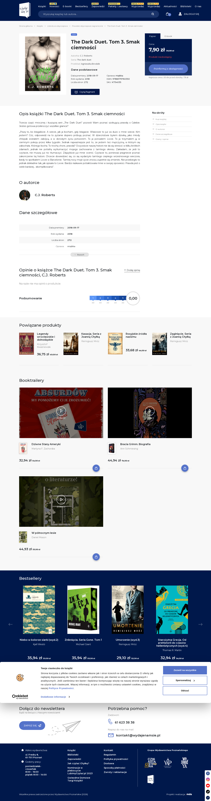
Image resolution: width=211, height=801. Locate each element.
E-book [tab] (168, 36)
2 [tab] (102, 679)
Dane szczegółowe (164, 134)
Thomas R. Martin (172, 650)
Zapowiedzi (98, 6)
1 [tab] (99, 679)
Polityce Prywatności (61, 786)
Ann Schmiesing (129, 448)
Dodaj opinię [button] (133, 270)
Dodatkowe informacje (53, 795)
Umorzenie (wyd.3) (128, 639)
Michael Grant (83, 644)
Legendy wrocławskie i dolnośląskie (46, 336)
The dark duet (84, 59)
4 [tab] (107, 679)
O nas (198, 6)
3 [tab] (104, 679)
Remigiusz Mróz (90, 341)
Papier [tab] (152, 36)
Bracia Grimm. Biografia (135, 444)
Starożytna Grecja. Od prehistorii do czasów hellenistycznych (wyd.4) (172, 642)
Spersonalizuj (185, 778)
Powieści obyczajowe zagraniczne (87, 26)
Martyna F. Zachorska (43, 448)
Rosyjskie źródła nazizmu (136, 335)
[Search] (92, 14)
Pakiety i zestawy (118, 6)
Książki (42, 6)
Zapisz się (32, 725)
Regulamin (110, 754)
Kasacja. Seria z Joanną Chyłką (91, 335)
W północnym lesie (44, 532)
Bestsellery (81, 6)
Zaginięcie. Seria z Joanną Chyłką (180, 335)
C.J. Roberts (86, 55)
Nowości (54, 6)
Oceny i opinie (162, 139)
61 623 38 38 (121, 722)
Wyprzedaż (137, 6)
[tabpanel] (39, 626)
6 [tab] (112, 679)
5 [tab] (109, 679)
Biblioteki (185, 6)
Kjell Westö (39, 644)
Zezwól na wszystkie (185, 768)
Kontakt (108, 750)
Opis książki (161, 124)
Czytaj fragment (85, 92)
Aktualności (170, 6)
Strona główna (26, 26)
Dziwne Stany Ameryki (46, 444)
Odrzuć (185, 788)
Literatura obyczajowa (57, 26)
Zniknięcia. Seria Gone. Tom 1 (83, 639)
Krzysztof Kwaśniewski (44, 345)
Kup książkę (161, 119)
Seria (74, 34)
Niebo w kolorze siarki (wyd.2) (39, 639)
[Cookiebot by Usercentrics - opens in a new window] (20, 795)
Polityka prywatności (116, 759)
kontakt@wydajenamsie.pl (134, 735)
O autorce (160, 129)
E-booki (67, 6)
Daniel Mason (39, 537)
